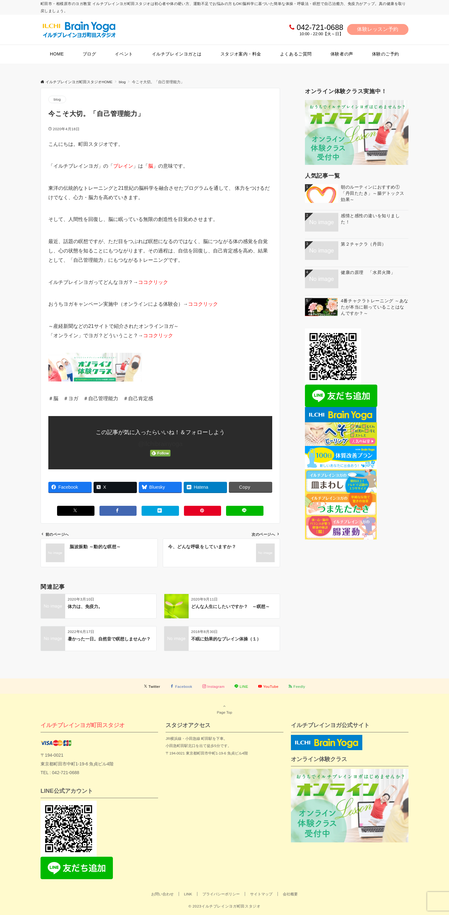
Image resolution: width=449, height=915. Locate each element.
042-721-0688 (320, 27)
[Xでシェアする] (75, 510)
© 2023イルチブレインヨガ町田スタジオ (224, 906)
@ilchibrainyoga (160, 443)
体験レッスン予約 (377, 29)
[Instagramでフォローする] (213, 686)
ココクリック (153, 282)
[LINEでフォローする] (241, 686)
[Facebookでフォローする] (181, 686)
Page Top (224, 709)
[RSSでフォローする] (296, 686)
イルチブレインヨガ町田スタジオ (83, 725)
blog (57, 99)
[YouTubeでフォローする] (268, 686)
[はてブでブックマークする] (160, 510)
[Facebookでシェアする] (118, 510)
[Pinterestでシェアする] (202, 510)
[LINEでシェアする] (244, 510)
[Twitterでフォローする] (152, 686)
